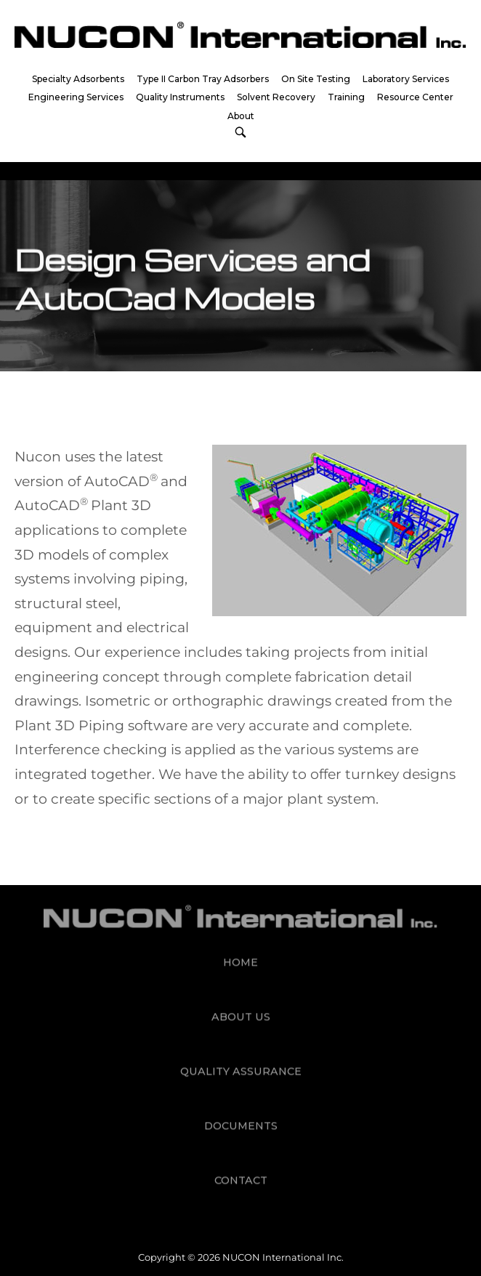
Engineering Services (76, 97)
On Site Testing (315, 78)
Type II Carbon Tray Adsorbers (203, 78)
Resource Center (415, 97)
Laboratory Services (406, 78)
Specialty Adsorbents (78, 78)
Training (346, 97)
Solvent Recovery (276, 97)
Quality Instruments (180, 97)
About (240, 115)
